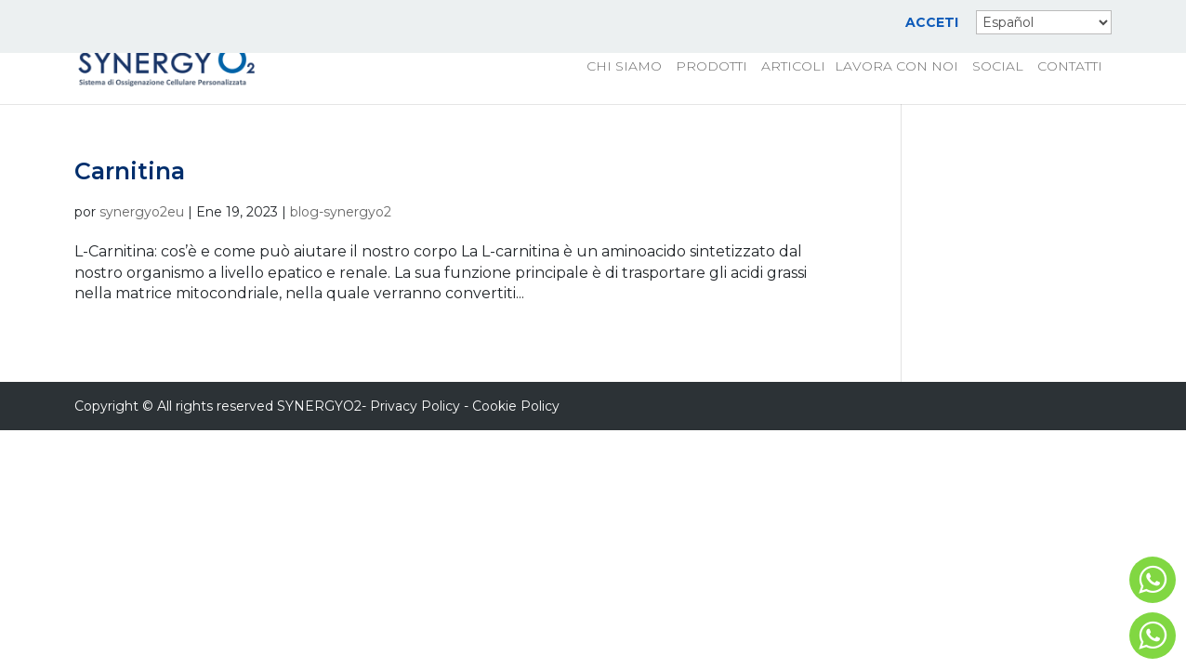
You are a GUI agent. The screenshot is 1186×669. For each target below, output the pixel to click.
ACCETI (931, 23)
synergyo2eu (141, 211)
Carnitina (129, 171)
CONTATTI (1069, 66)
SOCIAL (997, 66)
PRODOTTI (711, 66)
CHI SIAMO (624, 66)
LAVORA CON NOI (896, 66)
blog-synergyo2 (340, 211)
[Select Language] (1044, 22)
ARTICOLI (793, 66)
